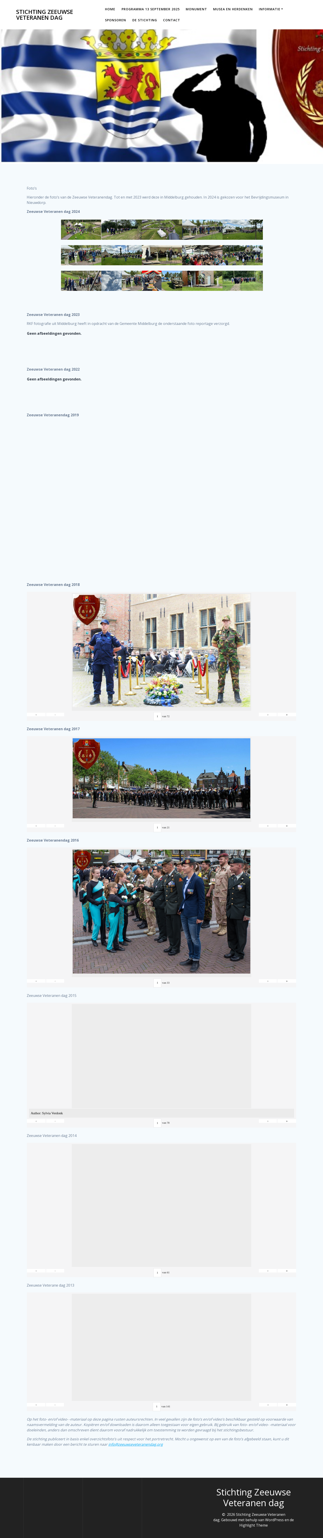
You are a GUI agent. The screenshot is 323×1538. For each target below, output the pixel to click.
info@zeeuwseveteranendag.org (135, 1444)
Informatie (269, 9)
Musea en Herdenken (233, 9)
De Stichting (144, 20)
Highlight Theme (253, 1525)
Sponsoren (115, 20)
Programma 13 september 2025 (151, 9)
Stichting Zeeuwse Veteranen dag (44, 14)
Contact (171, 20)
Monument (196, 9)
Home (110, 9)
